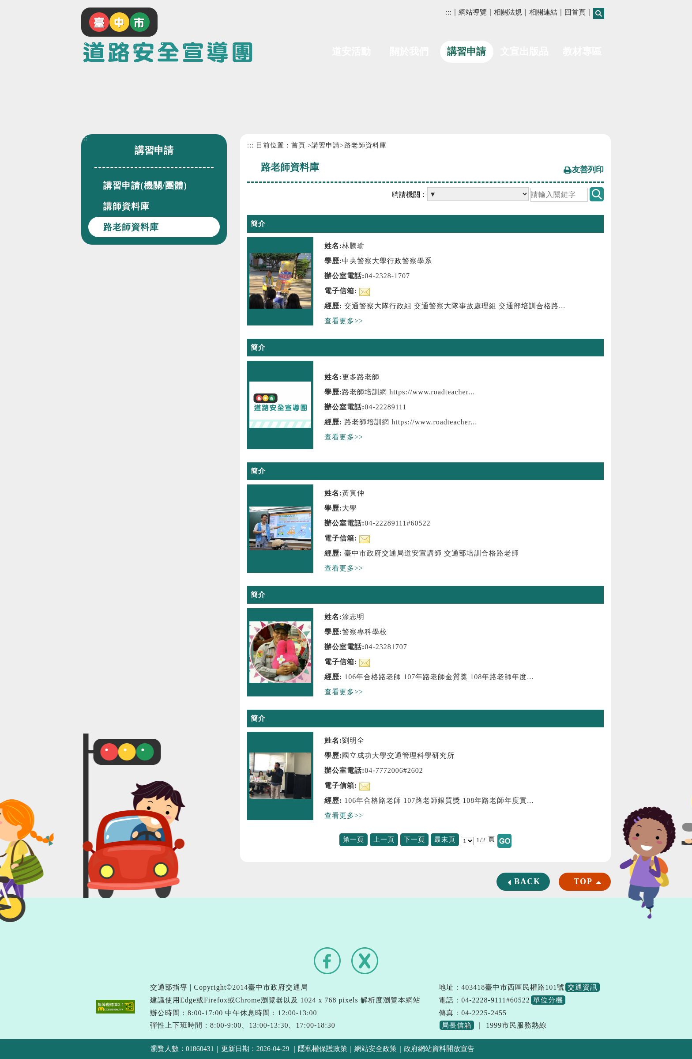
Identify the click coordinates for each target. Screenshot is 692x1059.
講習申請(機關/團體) (145, 185)
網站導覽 (473, 12)
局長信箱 (457, 1025)
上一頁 (384, 839)
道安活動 (351, 51)
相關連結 (543, 12)
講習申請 (466, 51)
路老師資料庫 (131, 227)
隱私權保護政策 (322, 1048)
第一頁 (353, 839)
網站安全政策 (375, 1048)
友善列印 (588, 169)
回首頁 (575, 12)
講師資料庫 (126, 206)
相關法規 (508, 12)
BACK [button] (527, 881)
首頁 (298, 145)
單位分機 (548, 1000)
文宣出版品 (524, 51)
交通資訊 (583, 987)
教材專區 (582, 51)
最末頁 (444, 839)
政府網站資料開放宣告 (439, 1048)
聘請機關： (409, 194)
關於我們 (409, 51)
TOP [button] (583, 881)
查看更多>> (343, 321)
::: (448, 12)
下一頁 (414, 839)
